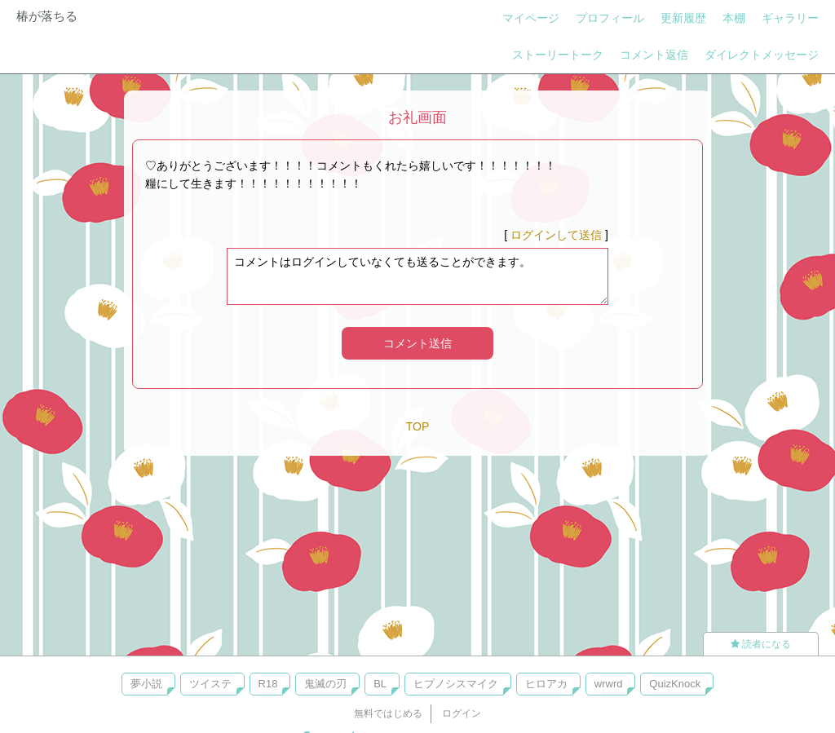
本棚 (733, 17)
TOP (418, 426)
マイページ (530, 17)
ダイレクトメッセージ (762, 54)
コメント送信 (417, 343)
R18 (268, 684)
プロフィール (610, 17)
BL (380, 684)
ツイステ (210, 684)
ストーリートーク (557, 54)
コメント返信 (654, 54)
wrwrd (608, 684)
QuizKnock (674, 684)
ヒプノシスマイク (455, 684)
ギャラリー (790, 17)
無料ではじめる (388, 713)
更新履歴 (683, 17)
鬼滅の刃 (325, 684)
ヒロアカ (546, 684)
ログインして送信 (556, 234)
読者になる (761, 644)
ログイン (461, 713)
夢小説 (146, 684)
